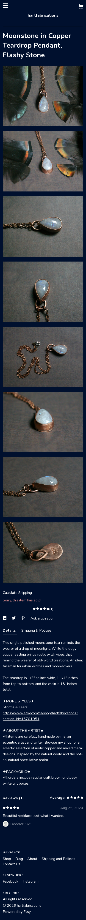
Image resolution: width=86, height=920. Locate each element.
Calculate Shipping (17, 592)
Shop (7, 858)
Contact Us (11, 864)
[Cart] (80, 7)
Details (10, 630)
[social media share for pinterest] (23, 618)
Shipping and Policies (58, 858)
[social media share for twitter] (14, 618)
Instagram (31, 881)
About (32, 858)
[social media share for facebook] (5, 618)
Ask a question (42, 618)
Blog (19, 858)
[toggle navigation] (5, 5)
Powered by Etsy (17, 911)
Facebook (11, 881)
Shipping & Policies (36, 630)
